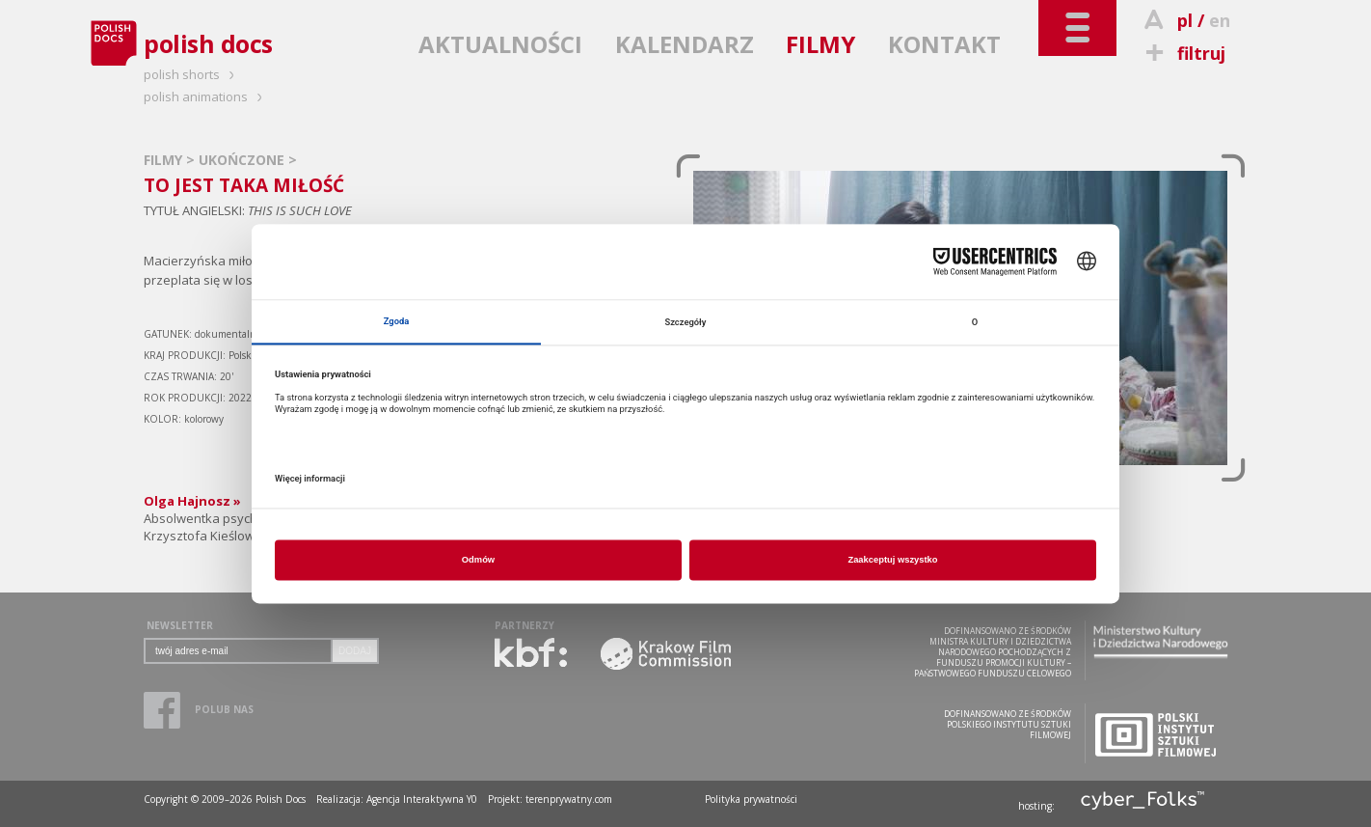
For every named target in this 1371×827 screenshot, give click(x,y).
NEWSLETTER (180, 625)
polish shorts (192, 74)
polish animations (206, 96)
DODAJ (354, 651)
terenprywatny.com (568, 799)
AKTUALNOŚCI (500, 44)
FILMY (820, 44)
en (1219, 20)
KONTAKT (944, 44)
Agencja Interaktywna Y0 (421, 799)
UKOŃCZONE (243, 160)
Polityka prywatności (751, 799)
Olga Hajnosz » (192, 501)
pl (1185, 20)
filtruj (1182, 53)
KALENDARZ (684, 44)
